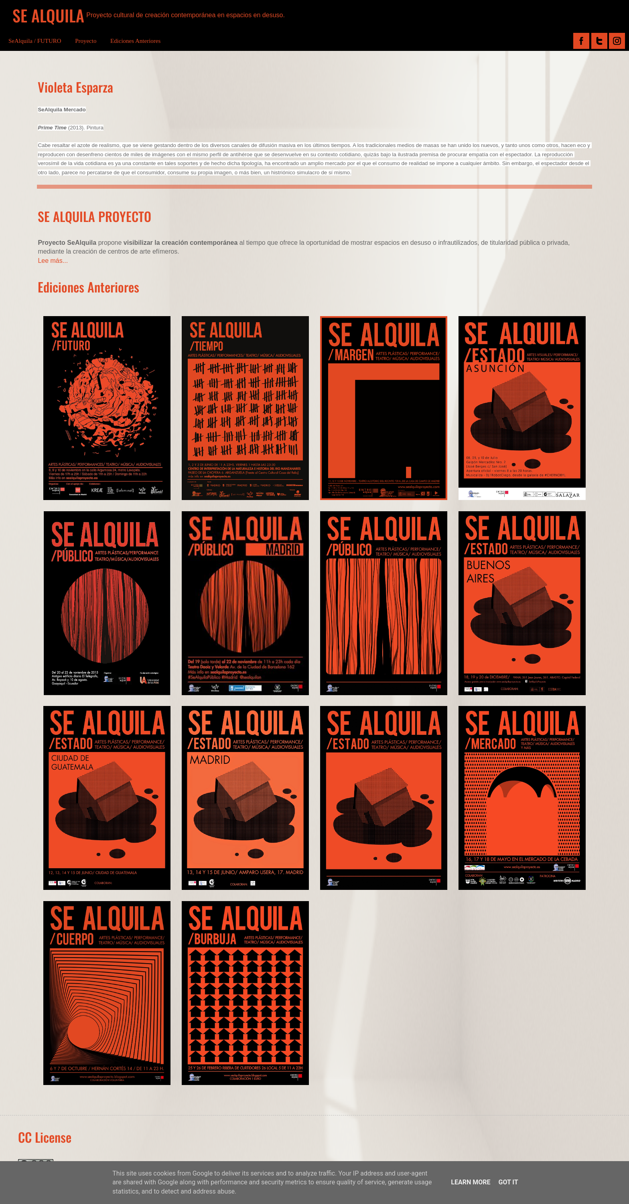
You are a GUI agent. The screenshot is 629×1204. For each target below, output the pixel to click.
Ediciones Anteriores (135, 41)
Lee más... (53, 260)
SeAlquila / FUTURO (34, 41)
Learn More (470, 1182)
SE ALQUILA (48, 15)
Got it (508, 1182)
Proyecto (85, 41)
